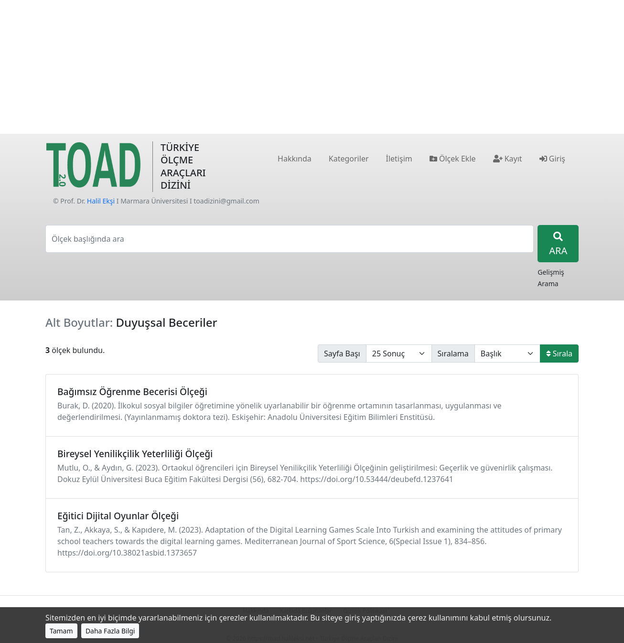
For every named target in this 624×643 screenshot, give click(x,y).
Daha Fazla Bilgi (110, 630)
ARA (558, 244)
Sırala (559, 353)
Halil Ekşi (101, 200)
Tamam (61, 630)
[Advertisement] (312, 67)
